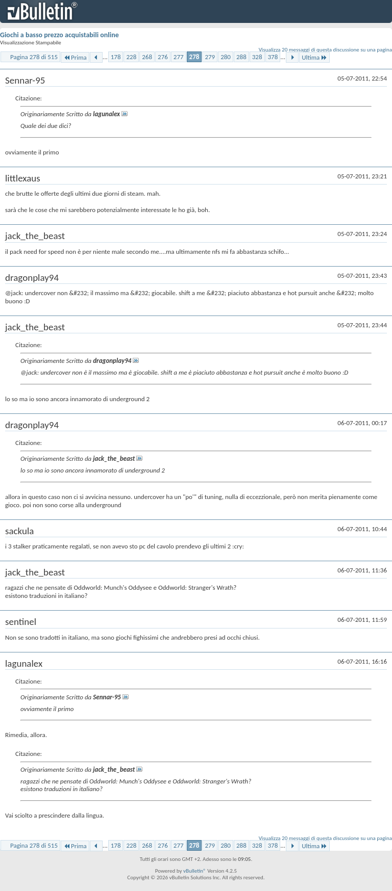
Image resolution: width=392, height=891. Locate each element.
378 (273, 57)
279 (210, 57)
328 (257, 57)
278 (194, 57)
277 (179, 57)
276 (163, 57)
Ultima (314, 57)
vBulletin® (194, 871)
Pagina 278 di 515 (34, 57)
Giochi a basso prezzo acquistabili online (59, 35)
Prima (75, 57)
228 (131, 57)
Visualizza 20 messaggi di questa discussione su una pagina (325, 49)
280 (225, 57)
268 (147, 57)
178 (116, 57)
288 (241, 57)
